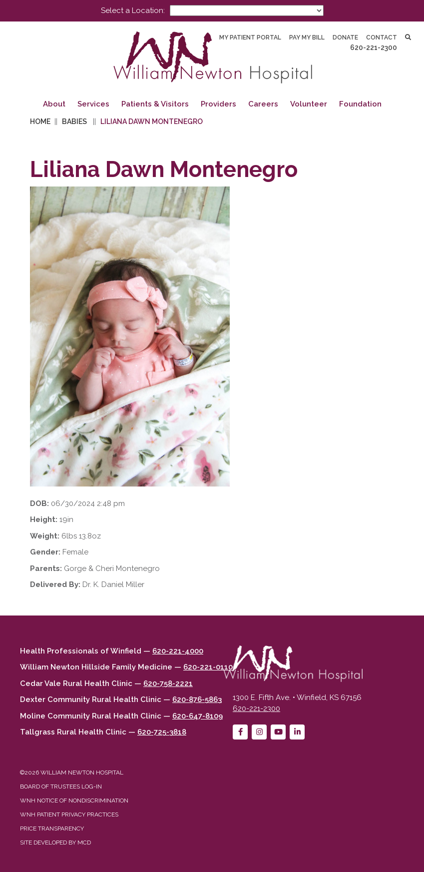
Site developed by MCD (55, 842)
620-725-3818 (161, 732)
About (54, 104)
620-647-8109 (197, 716)
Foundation (360, 104)
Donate (345, 37)
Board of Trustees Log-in (61, 786)
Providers (218, 104)
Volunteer (308, 104)
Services (93, 104)
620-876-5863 (197, 699)
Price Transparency (52, 828)
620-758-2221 (168, 683)
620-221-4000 (177, 651)
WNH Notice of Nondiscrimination (74, 800)
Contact (381, 37)
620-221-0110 (208, 667)
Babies (74, 122)
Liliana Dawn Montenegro (151, 122)
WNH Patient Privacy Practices (69, 814)
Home (40, 122)
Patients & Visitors (155, 104)
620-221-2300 (373, 48)
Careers (263, 104)
